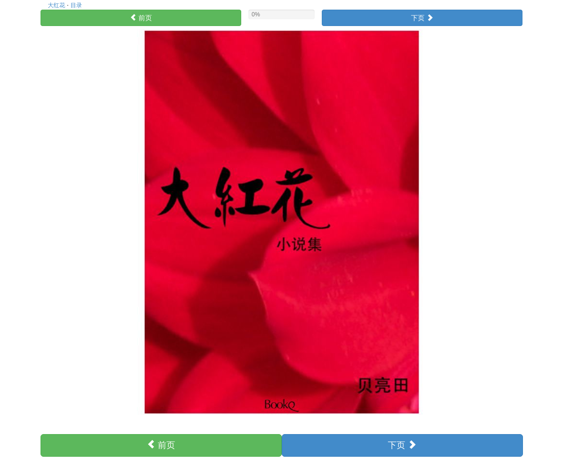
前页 (141, 18)
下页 (422, 18)
